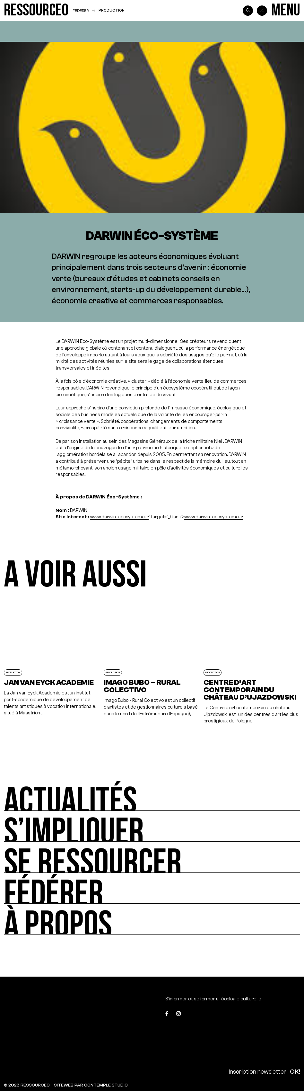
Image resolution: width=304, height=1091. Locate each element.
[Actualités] (152, 795)
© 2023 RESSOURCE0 (27, 1085)
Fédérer (81, 10)
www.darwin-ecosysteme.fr (119, 516)
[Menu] (285, 10)
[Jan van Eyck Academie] (52, 663)
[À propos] (152, 919)
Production (112, 10)
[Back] (262, 10)
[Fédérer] (152, 888)
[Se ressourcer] (152, 857)
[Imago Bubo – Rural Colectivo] (152, 663)
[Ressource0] (36, 10)
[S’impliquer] (152, 826)
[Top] (280, 1015)
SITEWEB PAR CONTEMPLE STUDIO (91, 1085)
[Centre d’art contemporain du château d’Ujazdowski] (252, 663)
